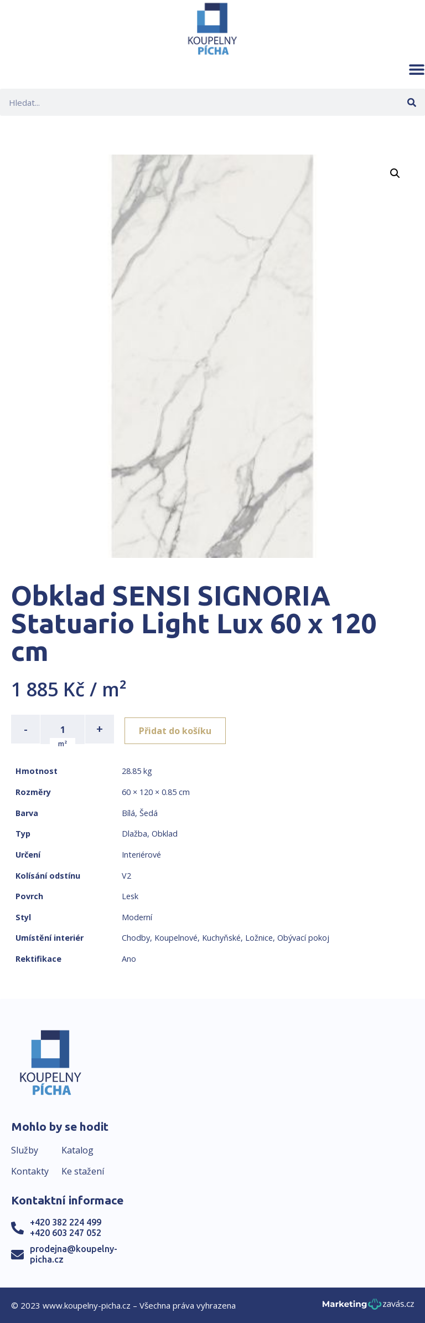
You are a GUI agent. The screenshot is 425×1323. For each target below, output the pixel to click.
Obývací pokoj (303, 937)
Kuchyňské (221, 937)
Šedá (148, 812)
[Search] (411, 102)
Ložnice (259, 937)
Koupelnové (176, 937)
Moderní (137, 916)
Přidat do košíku (178, 729)
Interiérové (141, 853)
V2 (126, 874)
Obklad (165, 833)
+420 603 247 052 (65, 1232)
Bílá (128, 812)
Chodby (136, 937)
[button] (416, 69)
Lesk (130, 895)
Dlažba (134, 833)
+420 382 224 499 (65, 1221)
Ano (129, 957)
